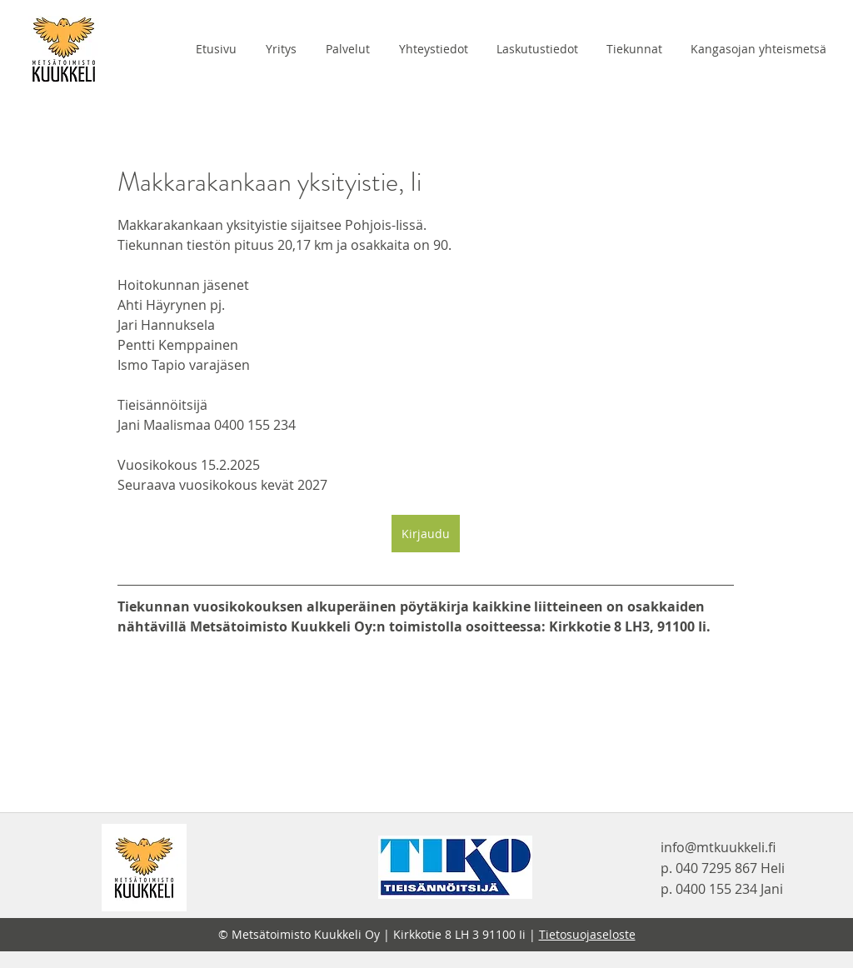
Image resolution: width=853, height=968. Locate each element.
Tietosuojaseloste (587, 934)
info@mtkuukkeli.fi (718, 847)
